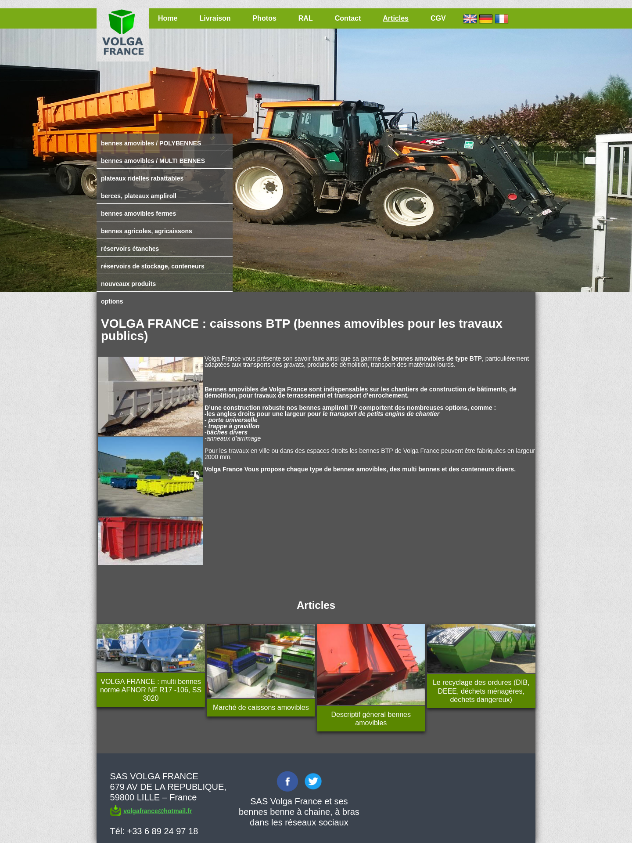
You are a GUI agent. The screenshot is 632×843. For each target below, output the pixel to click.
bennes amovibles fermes (138, 213)
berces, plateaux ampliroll (138, 195)
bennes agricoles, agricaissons (146, 231)
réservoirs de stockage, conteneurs (153, 266)
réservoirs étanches (130, 248)
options (112, 301)
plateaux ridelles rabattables (142, 178)
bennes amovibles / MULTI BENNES (153, 160)
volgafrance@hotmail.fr (157, 810)
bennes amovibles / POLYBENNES (151, 143)
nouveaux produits (128, 283)
